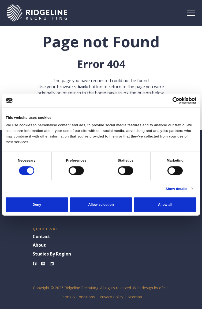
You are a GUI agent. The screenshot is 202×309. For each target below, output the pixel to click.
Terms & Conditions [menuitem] (77, 296)
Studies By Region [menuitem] (52, 254)
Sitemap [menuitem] (135, 296)
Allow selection (101, 205)
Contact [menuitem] (41, 236)
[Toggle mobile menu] (191, 13)
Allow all (165, 205)
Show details (176, 189)
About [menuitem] (39, 245)
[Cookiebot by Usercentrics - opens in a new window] (172, 100)
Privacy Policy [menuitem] (111, 296)
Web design (143, 287)
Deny (37, 205)
